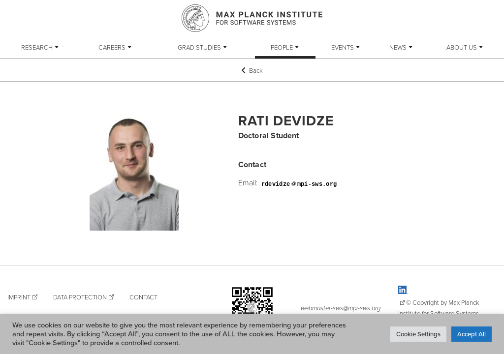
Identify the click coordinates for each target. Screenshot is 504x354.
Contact (143, 297)
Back (252, 70)
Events (342, 47)
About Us (461, 47)
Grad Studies (199, 47)
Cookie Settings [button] (418, 333)
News (398, 47)
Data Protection (80, 297)
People (282, 47)
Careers (112, 47)
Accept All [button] (471, 333)
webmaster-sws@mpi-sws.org (340, 307)
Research (37, 47)
